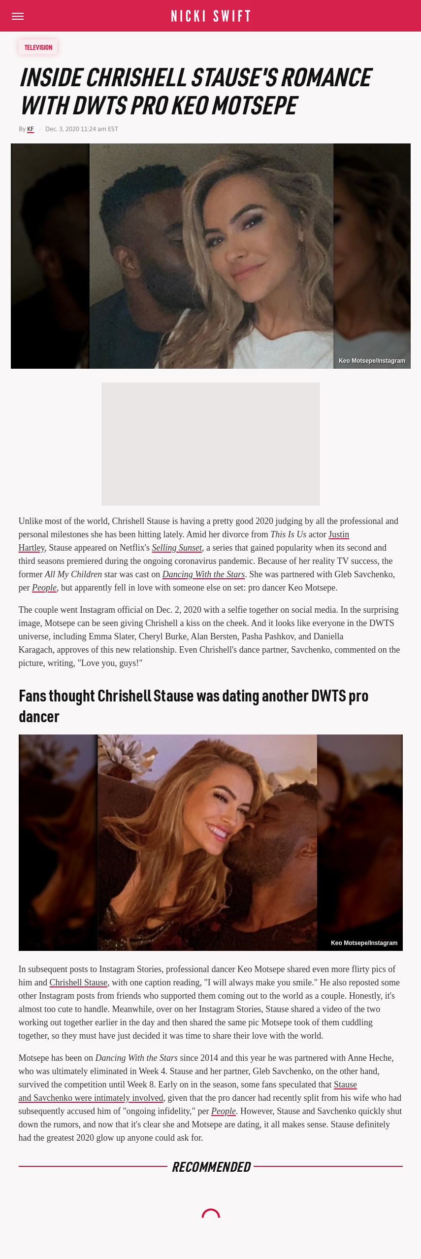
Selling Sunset (177, 548)
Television (38, 46)
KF (30, 129)
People (44, 588)
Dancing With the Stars (203, 574)
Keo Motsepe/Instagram (372, 361)
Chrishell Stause (79, 982)
